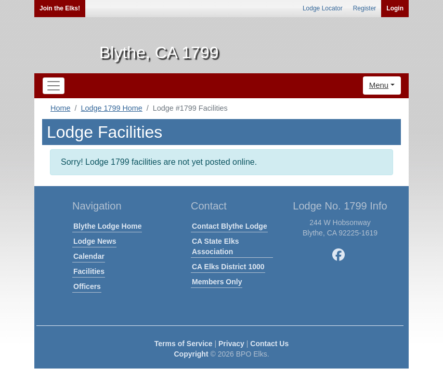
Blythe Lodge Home (107, 226)
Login (394, 8)
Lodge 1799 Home (111, 108)
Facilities (89, 271)
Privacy (231, 343)
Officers (87, 286)
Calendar (89, 256)
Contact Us (269, 343)
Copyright (191, 354)
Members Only (217, 282)
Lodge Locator (323, 8)
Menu (379, 85)
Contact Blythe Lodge (229, 226)
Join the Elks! (60, 8)
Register (364, 8)
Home (60, 108)
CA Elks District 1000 (228, 266)
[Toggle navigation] (53, 85)
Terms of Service (183, 343)
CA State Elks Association (215, 246)
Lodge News (94, 241)
